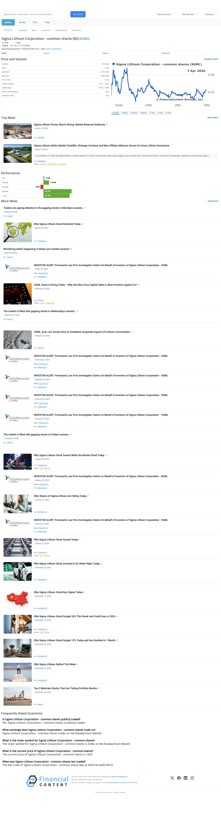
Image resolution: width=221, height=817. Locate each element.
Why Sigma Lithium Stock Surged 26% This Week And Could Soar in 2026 (76, 633)
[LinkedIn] (185, 800)
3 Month (143, 113)
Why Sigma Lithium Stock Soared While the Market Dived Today (70, 467)
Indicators (209, 14)
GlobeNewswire (42, 280)
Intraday (116, 113)
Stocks (22, 22)
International (61, 30)
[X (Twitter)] (172, 800)
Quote (46, 53)
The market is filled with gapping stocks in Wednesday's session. (41, 316)
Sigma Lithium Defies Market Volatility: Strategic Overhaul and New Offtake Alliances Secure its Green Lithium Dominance (102, 146)
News (34, 30)
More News (212, 117)
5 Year (168, 113)
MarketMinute (42, 162)
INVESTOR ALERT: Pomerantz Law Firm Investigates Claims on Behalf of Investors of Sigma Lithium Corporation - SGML (101, 488)
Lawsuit (42, 307)
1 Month (134, 113)
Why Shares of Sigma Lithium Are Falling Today (61, 509)
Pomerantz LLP (43, 277)
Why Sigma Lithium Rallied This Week (56, 682)
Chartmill (10, 218)
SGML (84, 38)
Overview (22, 30)
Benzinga (40, 723)
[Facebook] (179, 800)
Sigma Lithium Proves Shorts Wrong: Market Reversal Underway (71, 124)
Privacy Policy (112, 801)
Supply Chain (64, 165)
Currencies (46, 30)
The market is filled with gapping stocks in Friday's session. (38, 444)
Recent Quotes (164, 14)
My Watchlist (188, 14)
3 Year (160, 113)
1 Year (152, 113)
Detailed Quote (210, 59)
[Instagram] (192, 800)
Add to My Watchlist (54, 49)
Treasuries (76, 30)
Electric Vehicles (53, 165)
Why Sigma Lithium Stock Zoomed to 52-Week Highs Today (68, 578)
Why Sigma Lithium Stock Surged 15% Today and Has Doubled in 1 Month (76, 657)
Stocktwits (41, 304)
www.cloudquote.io (119, 795)
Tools (47, 22)
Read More (212, 202)
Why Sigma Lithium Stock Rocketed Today (58, 226)
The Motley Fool (42, 243)
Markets (8, 22)
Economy (43, 165)
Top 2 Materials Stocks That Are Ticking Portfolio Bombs (67, 707)
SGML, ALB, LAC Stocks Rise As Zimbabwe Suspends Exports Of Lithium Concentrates (83, 338)
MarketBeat (41, 138)
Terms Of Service (129, 801)
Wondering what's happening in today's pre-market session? (38, 252)
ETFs (35, 22)
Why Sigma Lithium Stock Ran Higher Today (59, 608)
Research (166, 53)
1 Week (124, 113)
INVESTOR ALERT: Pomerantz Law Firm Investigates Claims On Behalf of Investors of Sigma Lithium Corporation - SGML (101, 268)
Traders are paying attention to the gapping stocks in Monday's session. (45, 209)
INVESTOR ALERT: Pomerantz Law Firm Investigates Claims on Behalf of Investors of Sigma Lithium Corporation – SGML (101, 424)
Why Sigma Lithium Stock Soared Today (57, 554)
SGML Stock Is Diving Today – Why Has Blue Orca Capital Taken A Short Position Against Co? (87, 289)
